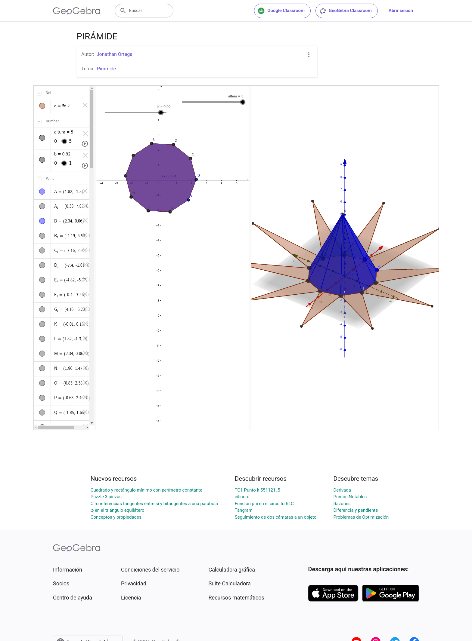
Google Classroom (281, 10)
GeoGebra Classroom (345, 10)
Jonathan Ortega (114, 54)
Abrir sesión (401, 10)
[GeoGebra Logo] (76, 10)
